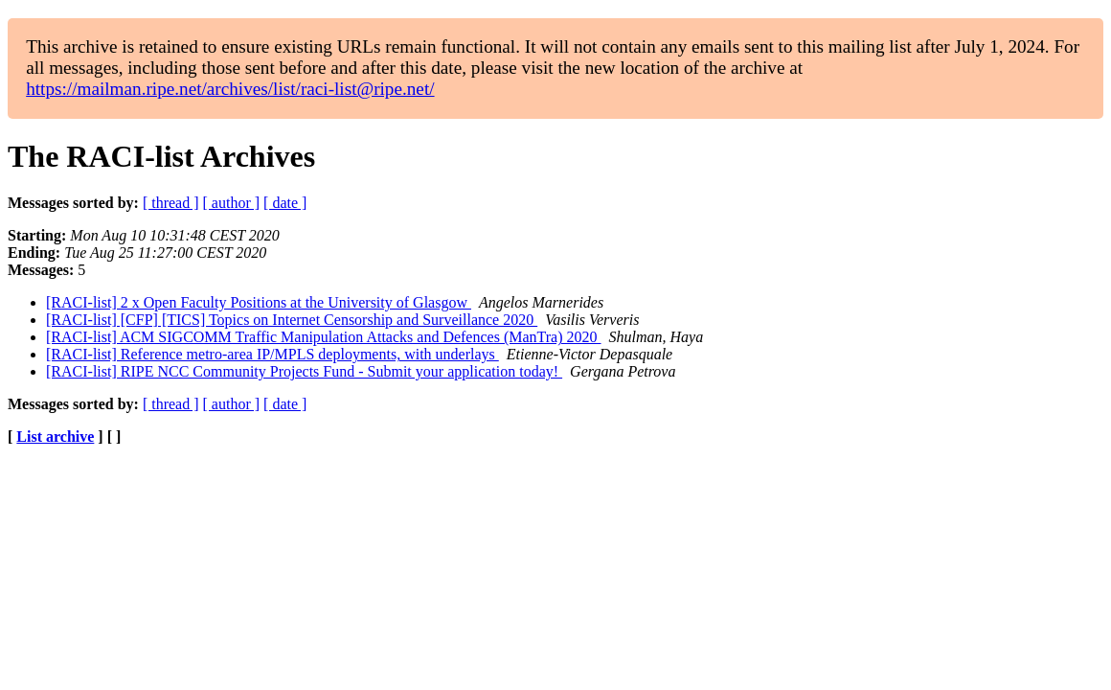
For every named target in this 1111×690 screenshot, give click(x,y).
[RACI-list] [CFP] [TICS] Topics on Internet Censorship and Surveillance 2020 (291, 319)
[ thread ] (171, 203)
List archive (55, 436)
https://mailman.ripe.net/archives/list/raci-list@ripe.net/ (230, 89)
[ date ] (284, 203)
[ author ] (232, 203)
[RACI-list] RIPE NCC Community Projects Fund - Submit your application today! (304, 371)
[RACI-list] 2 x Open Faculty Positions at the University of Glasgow (258, 302)
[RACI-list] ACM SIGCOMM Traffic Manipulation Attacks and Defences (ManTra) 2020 (323, 337)
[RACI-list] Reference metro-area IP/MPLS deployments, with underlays (272, 354)
